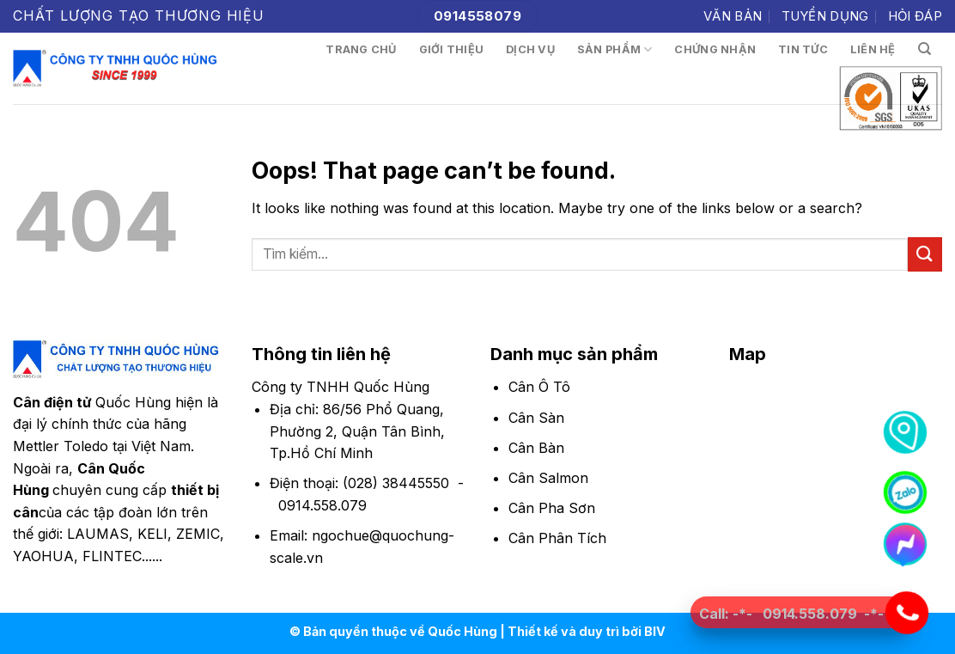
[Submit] (925, 254)
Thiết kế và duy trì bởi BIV (587, 631)
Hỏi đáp (915, 16)
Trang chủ (360, 49)
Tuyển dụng (825, 16)
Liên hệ (873, 49)
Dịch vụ (530, 49)
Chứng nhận (715, 49)
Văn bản (732, 16)
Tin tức (803, 49)
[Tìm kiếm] (924, 49)
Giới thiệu (451, 49)
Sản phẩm (615, 49)
